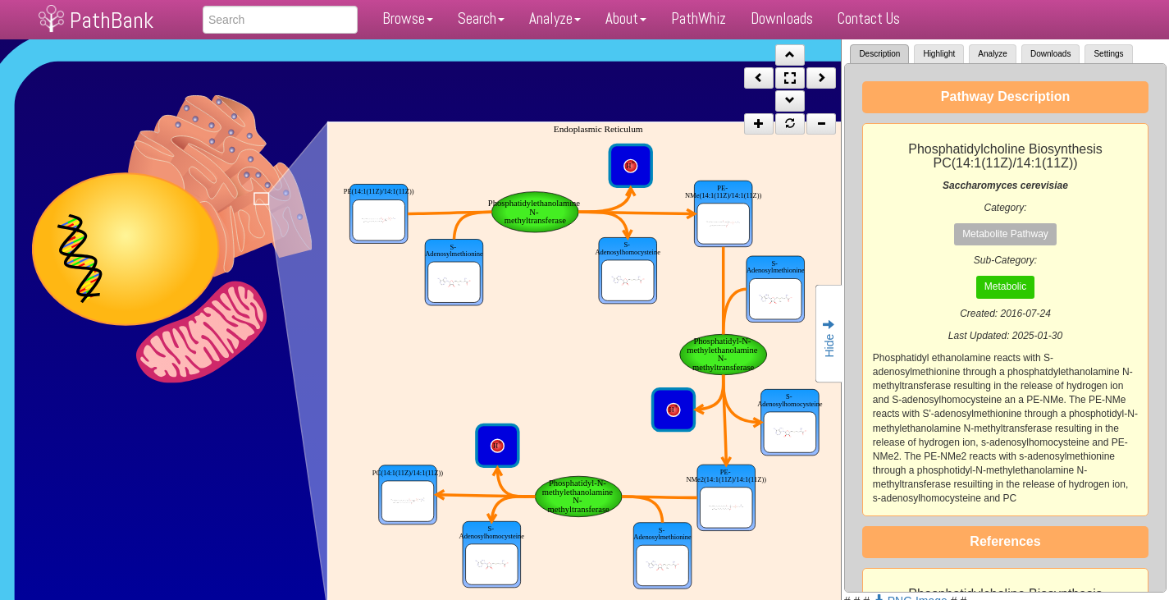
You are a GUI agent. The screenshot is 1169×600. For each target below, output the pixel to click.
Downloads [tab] (1050, 53)
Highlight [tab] (939, 53)
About (625, 18)
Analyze (555, 18)
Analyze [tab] (992, 53)
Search (481, 18)
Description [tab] (879, 53)
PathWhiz (698, 18)
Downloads (782, 18)
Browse (407, 18)
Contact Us (869, 18)
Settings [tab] (1108, 53)
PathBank (111, 20)
